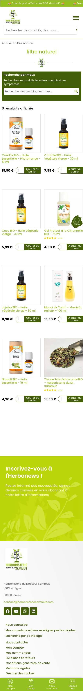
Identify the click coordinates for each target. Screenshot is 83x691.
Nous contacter (17, 642)
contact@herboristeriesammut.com (29, 602)
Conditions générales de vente (28, 663)
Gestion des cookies (20, 673)
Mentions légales (18, 668)
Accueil (7, 43)
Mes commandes (18, 653)
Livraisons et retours (20, 658)
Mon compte (15, 648)
